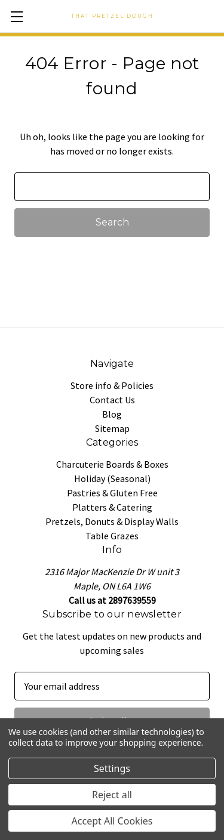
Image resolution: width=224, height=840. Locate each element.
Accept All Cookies (112, 820)
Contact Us (112, 400)
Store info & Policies (112, 385)
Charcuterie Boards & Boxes (112, 464)
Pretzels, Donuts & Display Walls (112, 521)
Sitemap (112, 428)
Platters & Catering (112, 507)
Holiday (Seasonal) (112, 478)
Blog (112, 414)
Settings (112, 768)
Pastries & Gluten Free (112, 493)
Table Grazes (112, 536)
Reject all (112, 794)
